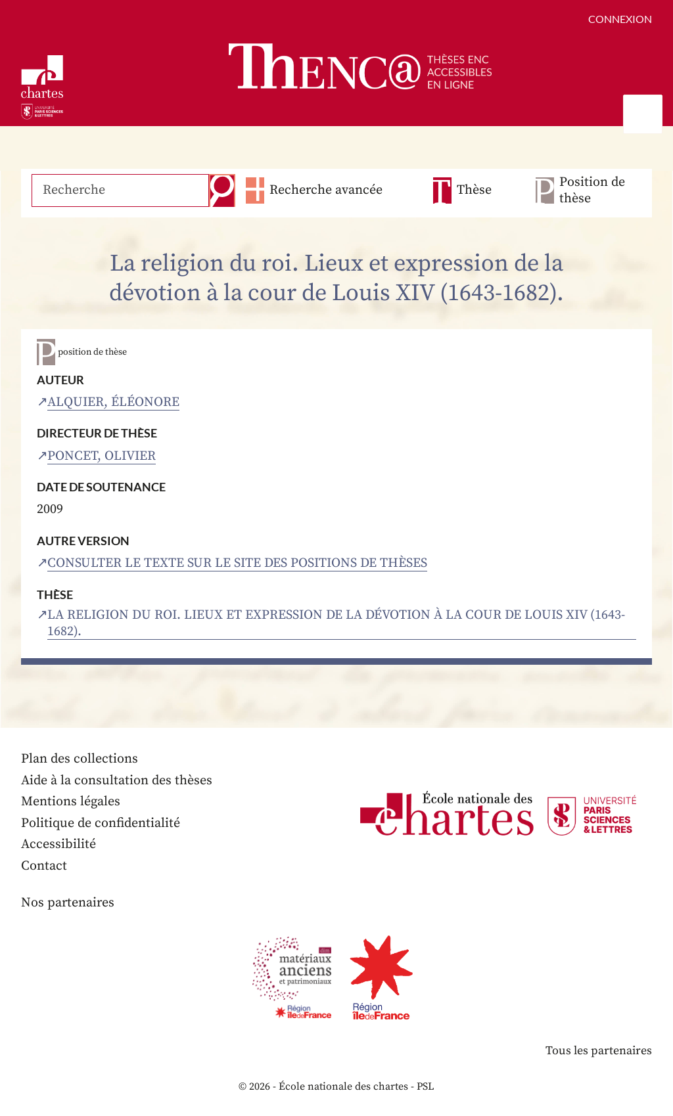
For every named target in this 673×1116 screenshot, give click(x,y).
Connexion (620, 18)
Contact (44, 866)
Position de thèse (592, 190)
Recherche (222, 190)
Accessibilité (58, 844)
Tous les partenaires (598, 1050)
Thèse (474, 190)
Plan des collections (79, 759)
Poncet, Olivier (101, 456)
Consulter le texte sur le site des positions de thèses (237, 563)
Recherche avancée (326, 190)
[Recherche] (120, 190)
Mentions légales (70, 801)
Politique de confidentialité (100, 823)
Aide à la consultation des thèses (116, 780)
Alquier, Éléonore (113, 402)
